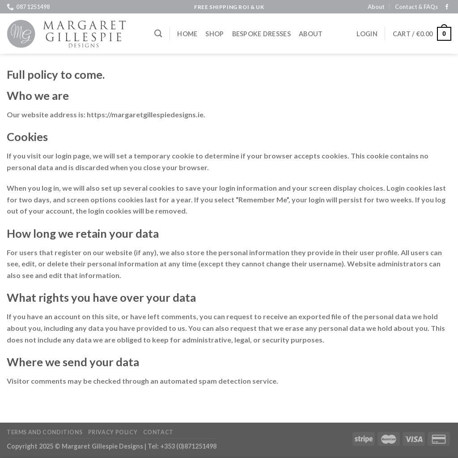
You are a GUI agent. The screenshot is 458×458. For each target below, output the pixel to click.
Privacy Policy (113, 432)
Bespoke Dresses (261, 34)
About (376, 6)
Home (187, 34)
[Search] (158, 34)
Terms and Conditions (44, 432)
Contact (158, 432)
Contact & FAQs (416, 6)
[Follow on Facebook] (447, 7)
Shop (214, 34)
